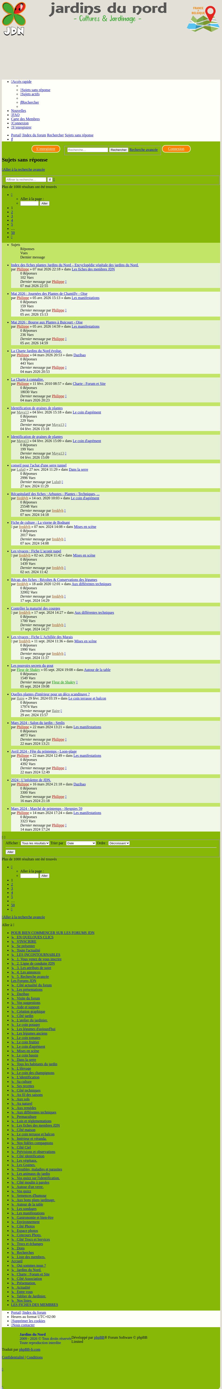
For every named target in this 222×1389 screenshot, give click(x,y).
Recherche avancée (143, 150)
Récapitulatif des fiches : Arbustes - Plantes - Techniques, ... (55, 494)
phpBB (99, 1337)
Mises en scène (85, 527)
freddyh (22, 498)
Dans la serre (78, 469)
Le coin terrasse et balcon (87, 698)
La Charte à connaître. (27, 379)
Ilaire (20, 698)
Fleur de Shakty (28, 670)
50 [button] (13, 233)
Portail (16, 135)
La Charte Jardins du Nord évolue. (36, 351)
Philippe (23, 269)
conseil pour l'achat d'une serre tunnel (39, 465)
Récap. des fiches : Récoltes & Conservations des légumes (54, 580)
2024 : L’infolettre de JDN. (31, 780)
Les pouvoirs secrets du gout (32, 666)
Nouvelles (18, 111)
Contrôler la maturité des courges (35, 608)
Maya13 (23, 412)
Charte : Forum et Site (89, 384)
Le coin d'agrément (87, 412)
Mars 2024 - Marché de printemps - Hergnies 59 (46, 809)
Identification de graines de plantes (37, 408)
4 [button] (12, 220)
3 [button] (12, 216)
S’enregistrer (45, 149)
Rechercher (119, 150)
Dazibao (80, 355)
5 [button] (12, 224)
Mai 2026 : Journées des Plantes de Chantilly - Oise (49, 294)
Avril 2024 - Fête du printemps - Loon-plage (44, 751)
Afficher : (28, 843)
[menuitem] (35, 90)
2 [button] (12, 212)
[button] (11, 195)
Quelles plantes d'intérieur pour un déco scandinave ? (50, 694)
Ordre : (113, 843)
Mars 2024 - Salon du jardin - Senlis (38, 723)
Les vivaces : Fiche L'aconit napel (36, 551)
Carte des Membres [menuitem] (25, 119)
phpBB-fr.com (29, 1349)
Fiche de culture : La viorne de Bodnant (40, 522)
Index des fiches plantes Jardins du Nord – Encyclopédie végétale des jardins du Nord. (75, 265)
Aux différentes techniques (91, 584)
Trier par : (73, 843)
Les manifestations (85, 298)
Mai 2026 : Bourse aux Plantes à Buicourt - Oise (47, 322)
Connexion (176, 149)
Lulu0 (21, 469)
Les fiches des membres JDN (93, 269)
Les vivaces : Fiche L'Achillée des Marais (42, 637)
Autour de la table (97, 670)
